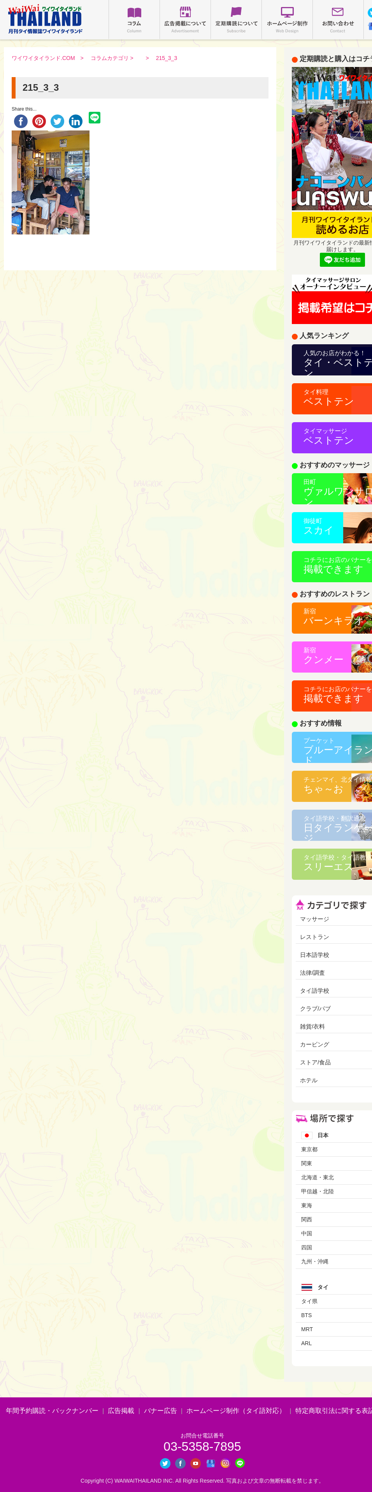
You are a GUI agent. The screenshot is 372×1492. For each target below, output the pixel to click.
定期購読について (236, 19)
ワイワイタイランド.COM (43, 58)
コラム (134, 19)
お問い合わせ (338, 19)
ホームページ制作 (287, 19)
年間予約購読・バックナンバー (52, 1410)
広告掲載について (185, 19)
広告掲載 (121, 1410)
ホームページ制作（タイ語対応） (236, 1410)
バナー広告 (160, 1410)
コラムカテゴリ (110, 58)
